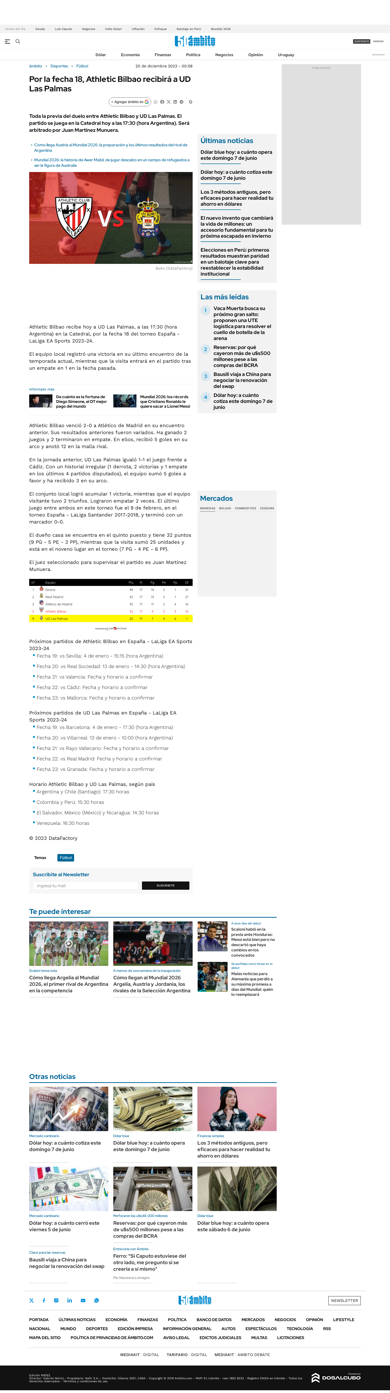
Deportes (59, 66)
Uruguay (286, 54)
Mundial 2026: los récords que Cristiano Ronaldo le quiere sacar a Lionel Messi (165, 401)
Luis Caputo (63, 29)
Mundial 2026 (221, 29)
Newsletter (378, 54)
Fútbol (82, 66)
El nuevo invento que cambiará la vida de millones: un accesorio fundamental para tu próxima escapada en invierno (237, 227)
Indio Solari (113, 29)
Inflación (138, 29)
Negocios (88, 29)
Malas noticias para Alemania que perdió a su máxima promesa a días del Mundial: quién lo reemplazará (252, 984)
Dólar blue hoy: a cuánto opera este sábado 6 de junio (233, 1226)
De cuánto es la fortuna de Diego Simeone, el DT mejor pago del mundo (81, 401)
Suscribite (166, 885)
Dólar (101, 54)
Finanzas (163, 54)
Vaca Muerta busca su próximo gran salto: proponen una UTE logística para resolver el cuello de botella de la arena (242, 323)
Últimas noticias (77, 1319)
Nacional (39, 1328)
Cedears (267, 508)
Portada (39, 1319)
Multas (259, 1337)
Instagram (56, 1300)
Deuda (40, 29)
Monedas (207, 508)
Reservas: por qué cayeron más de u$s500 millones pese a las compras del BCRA (242, 356)
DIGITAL (139, 1354)
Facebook (44, 1300)
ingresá (378, 41)
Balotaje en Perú (189, 29)
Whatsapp (96, 1300)
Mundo (68, 1328)
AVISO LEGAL (176, 1337)
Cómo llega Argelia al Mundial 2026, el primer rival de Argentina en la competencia (68, 984)
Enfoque (160, 29)
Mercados (253, 1319)
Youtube (83, 1300)
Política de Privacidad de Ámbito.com (112, 1337)
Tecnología (300, 1328)
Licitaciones (290, 1337)
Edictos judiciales (220, 1337)
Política (193, 54)
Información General (187, 1328)
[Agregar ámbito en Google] (130, 101)
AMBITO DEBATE (242, 1354)
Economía (130, 54)
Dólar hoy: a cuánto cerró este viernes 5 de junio (64, 1226)
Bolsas (225, 508)
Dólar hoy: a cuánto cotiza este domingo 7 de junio (236, 175)
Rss (327, 1328)
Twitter (31, 1300)
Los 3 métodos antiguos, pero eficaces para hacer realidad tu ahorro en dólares (237, 198)
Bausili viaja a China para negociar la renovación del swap (242, 380)
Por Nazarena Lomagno (131, 1277)
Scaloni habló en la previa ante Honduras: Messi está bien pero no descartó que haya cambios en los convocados (253, 942)
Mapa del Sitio (45, 1337)
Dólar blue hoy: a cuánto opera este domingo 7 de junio (236, 155)
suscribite (362, 41)
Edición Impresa (135, 1328)
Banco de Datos (214, 1319)
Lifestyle (343, 1319)
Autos (229, 1328)
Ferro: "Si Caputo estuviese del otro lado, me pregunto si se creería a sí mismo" (149, 1262)
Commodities (245, 508)
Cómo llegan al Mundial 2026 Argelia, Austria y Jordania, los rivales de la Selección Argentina (151, 984)
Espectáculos (261, 1328)
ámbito (35, 66)
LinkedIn (69, 1300)
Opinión (255, 54)
